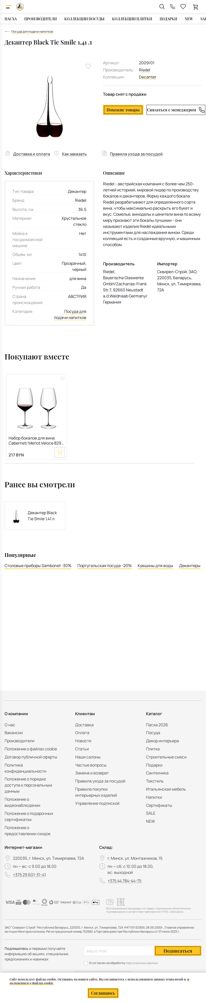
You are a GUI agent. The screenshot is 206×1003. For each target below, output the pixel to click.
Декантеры (189, 565)
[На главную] (20, 7)
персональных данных (142, 963)
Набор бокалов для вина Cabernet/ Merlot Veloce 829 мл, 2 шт (35, 440)
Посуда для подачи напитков (70, 314)
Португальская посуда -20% (104, 565)
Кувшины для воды (155, 565)
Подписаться (177, 951)
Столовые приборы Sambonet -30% (38, 565)
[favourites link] (183, 7)
